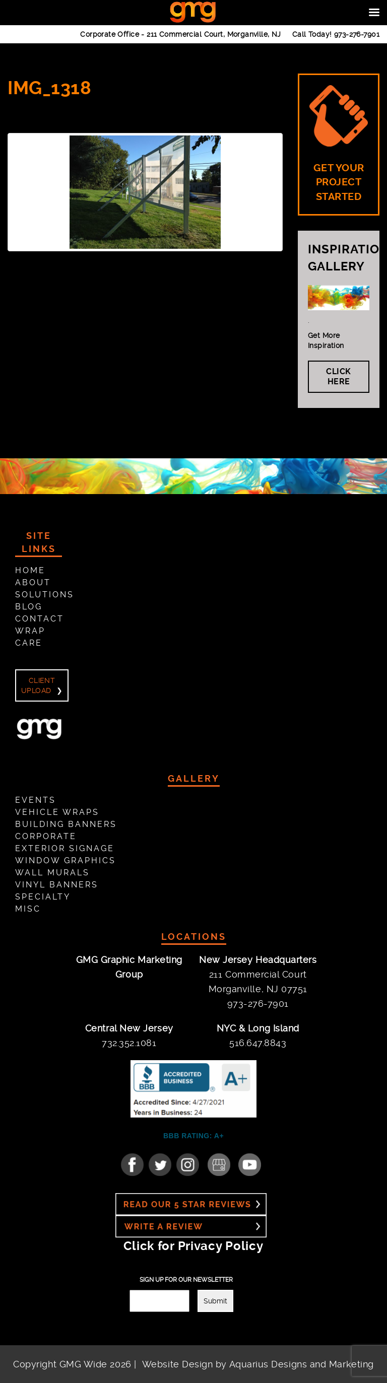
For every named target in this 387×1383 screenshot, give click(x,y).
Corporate (46, 836)
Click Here (338, 376)
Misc (28, 909)
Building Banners (66, 824)
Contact (39, 619)
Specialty (43, 897)
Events (35, 800)
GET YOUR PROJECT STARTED (338, 143)
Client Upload (38, 685)
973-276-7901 (356, 34)
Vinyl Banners (56, 884)
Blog (28, 606)
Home (30, 570)
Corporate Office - (180, 34)
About (33, 582)
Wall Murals (52, 872)
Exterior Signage (64, 848)
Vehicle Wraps (57, 812)
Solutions (44, 594)
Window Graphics (65, 860)
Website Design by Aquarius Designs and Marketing (258, 1364)
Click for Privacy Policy (193, 1246)
